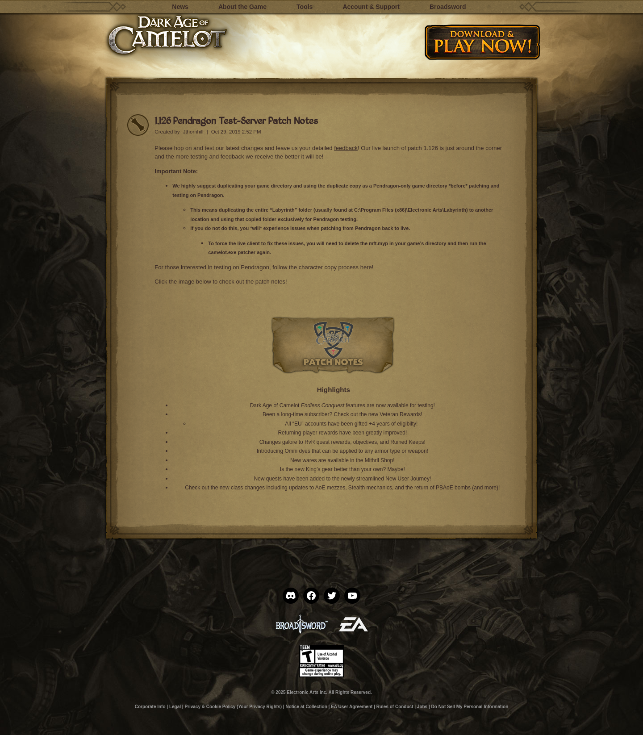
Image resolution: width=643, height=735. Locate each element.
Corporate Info (150, 706)
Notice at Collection (306, 706)
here (366, 267)
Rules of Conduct (394, 706)
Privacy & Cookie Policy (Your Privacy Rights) (233, 706)
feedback (346, 148)
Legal (175, 706)
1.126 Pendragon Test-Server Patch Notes (236, 120)
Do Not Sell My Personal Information (470, 706)
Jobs (422, 706)
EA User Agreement (351, 706)
